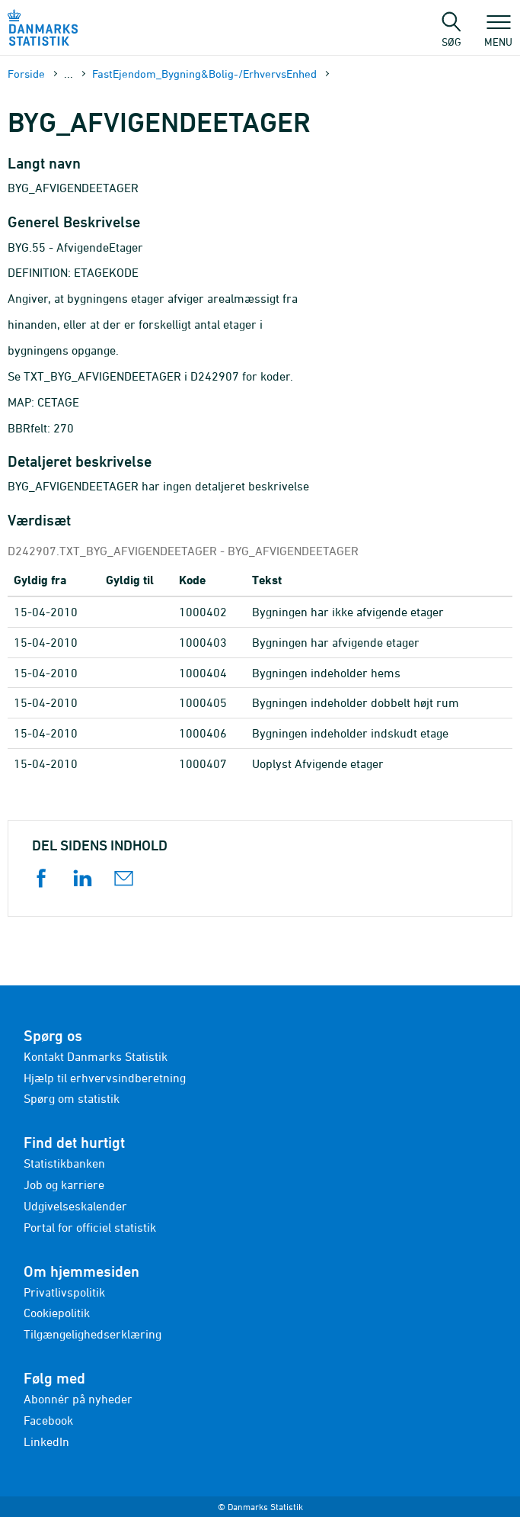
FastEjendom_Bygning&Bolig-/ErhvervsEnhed (204, 73)
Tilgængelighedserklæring (92, 1334)
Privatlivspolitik (64, 1292)
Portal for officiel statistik (90, 1227)
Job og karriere (64, 1184)
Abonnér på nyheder (78, 1399)
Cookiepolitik (57, 1312)
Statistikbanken (64, 1163)
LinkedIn (46, 1441)
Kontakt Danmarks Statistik (95, 1056)
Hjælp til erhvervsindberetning (105, 1078)
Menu (498, 34)
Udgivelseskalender (75, 1206)
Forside (26, 73)
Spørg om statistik (72, 1098)
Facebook (48, 1420)
